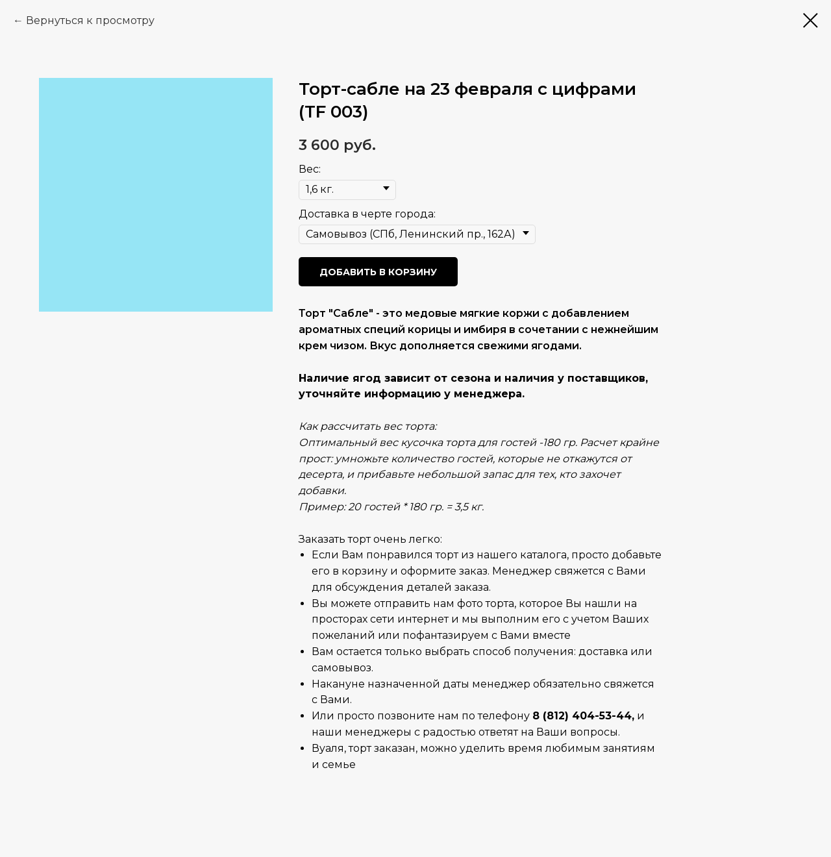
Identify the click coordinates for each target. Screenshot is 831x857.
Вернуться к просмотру (90, 20)
